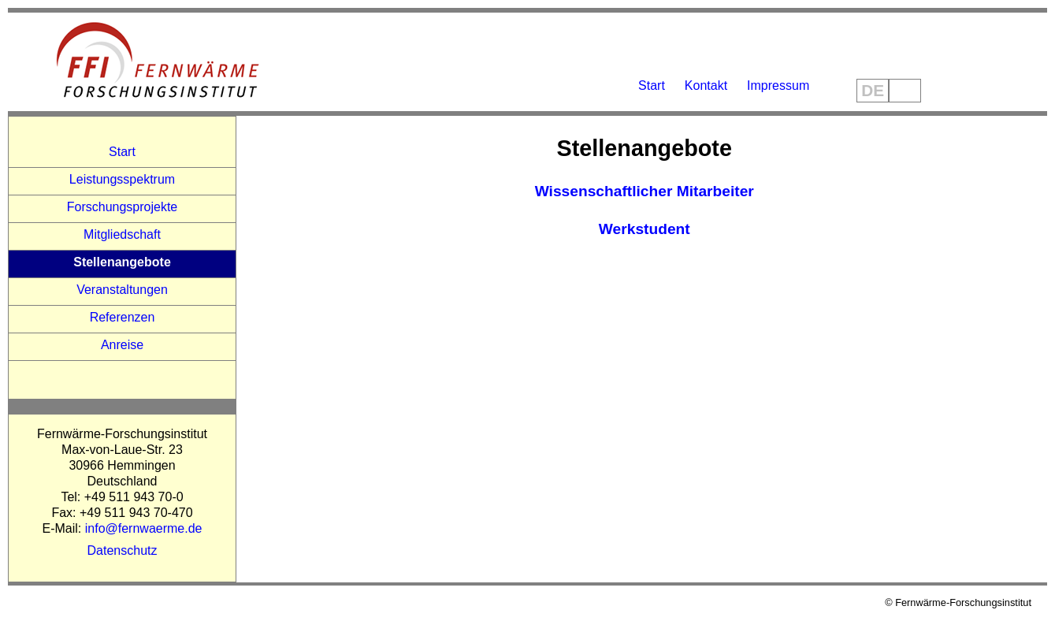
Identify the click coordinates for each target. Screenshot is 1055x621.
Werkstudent (644, 229)
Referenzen (122, 317)
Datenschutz (122, 550)
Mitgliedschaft (122, 234)
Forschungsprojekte (122, 207)
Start (651, 85)
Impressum (778, 85)
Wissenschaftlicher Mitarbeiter (644, 191)
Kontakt (706, 85)
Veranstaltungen (122, 289)
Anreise (122, 344)
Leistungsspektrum (122, 179)
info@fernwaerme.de (143, 528)
